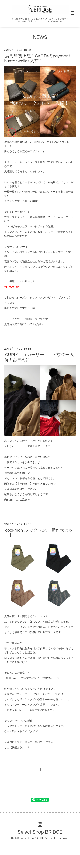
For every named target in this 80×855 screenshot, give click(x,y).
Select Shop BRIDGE (40, 832)
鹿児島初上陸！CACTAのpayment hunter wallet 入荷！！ (37, 58)
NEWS (40, 37)
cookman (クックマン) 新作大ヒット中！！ (38, 532)
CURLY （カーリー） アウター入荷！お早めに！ (39, 357)
